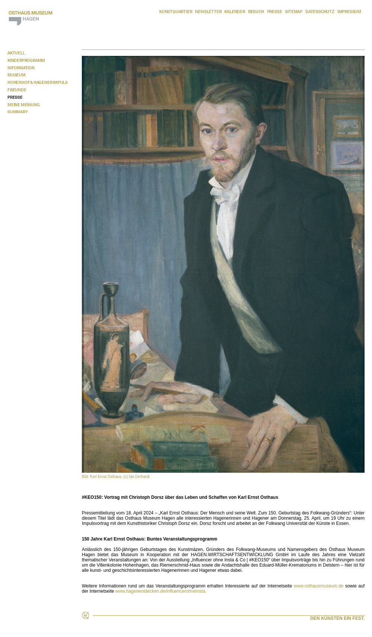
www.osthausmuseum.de (318, 586)
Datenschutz (319, 11)
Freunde (16, 89)
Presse (274, 11)
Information (21, 67)
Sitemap (293, 11)
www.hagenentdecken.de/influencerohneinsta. (160, 591)
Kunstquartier (175, 11)
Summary (17, 111)
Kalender (234, 11)
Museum (16, 74)
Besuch (256, 11)
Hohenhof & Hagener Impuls (37, 82)
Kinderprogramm (26, 60)
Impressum (349, 11)
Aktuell (16, 53)
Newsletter (208, 11)
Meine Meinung (23, 104)
